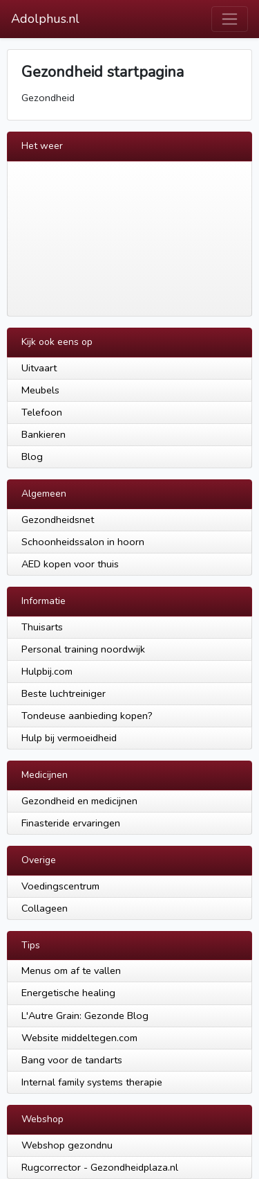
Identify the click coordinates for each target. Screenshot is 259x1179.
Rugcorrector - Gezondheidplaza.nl (99, 1167)
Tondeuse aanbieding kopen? (87, 716)
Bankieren (43, 434)
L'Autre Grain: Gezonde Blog (84, 1015)
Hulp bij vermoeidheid (69, 738)
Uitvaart (39, 368)
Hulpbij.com (47, 671)
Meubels (40, 390)
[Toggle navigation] (229, 19)
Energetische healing (68, 993)
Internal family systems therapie (91, 1082)
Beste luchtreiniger (63, 693)
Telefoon (41, 412)
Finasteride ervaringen (70, 823)
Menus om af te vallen (71, 970)
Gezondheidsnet (57, 519)
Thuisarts (42, 627)
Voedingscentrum (60, 886)
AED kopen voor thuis (70, 564)
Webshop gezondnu (67, 1145)
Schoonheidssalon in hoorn (82, 542)
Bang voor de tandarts (71, 1060)
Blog (32, 456)
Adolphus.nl (45, 18)
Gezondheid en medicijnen (79, 801)
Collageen (44, 908)
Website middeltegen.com (79, 1038)
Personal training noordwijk (83, 649)
